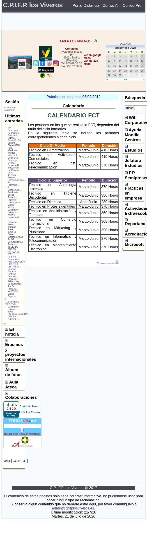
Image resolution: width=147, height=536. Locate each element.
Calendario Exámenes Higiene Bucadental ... (13, 215)
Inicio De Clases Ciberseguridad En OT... (15, 236)
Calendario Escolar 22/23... (13, 309)
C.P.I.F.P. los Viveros (33, 5)
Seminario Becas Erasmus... (13, 195)
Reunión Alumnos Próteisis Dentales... (13, 273)
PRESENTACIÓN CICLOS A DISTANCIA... (16, 264)
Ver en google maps (92, 57)
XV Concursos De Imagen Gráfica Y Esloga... (13, 133)
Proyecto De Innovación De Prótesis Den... (14, 169)
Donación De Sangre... (14, 141)
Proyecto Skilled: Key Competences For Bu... (15, 283)
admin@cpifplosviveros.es (73, 508)
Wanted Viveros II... (13, 154)
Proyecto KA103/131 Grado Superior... (13, 293)
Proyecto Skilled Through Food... (12, 226)
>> (144, 79)
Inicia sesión (10, 107)
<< (107, 79)
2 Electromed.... (15, 188)
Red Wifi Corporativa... (14, 258)
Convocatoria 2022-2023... (12, 303)
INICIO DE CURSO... (13, 248)
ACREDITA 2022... (13, 253)
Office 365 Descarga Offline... (13, 160)
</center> (82, 80)
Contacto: (71, 48)
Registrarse (9, 110)
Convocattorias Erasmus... (15, 243)
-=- (125, 79)
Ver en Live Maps (91, 62)
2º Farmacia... (13, 183)
